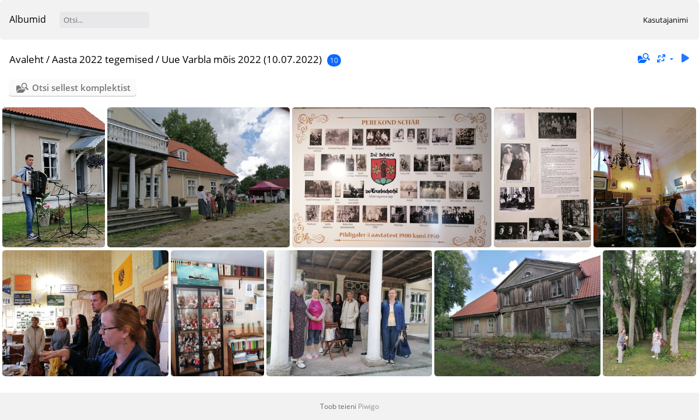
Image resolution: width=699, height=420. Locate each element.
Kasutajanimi (665, 20)
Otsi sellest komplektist (81, 87)
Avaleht (26, 59)
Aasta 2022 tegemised (102, 59)
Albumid (27, 19)
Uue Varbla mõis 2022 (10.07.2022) (241, 59)
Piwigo (368, 406)
